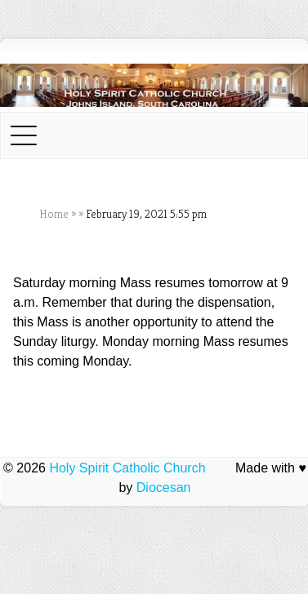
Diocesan (163, 487)
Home (54, 213)
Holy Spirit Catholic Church (127, 468)
